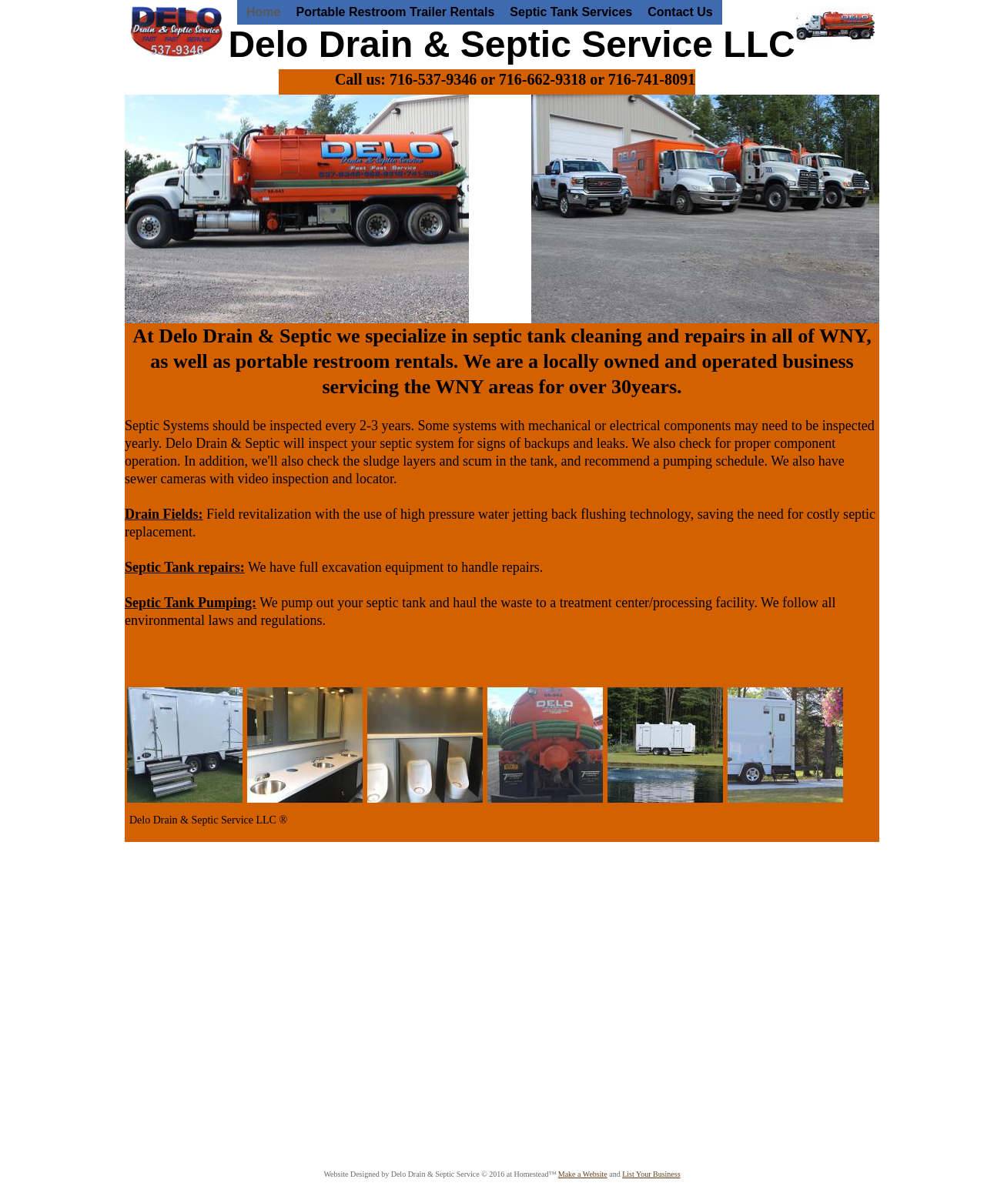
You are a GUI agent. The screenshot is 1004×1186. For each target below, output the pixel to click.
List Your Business (651, 1174)
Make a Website (582, 1174)
